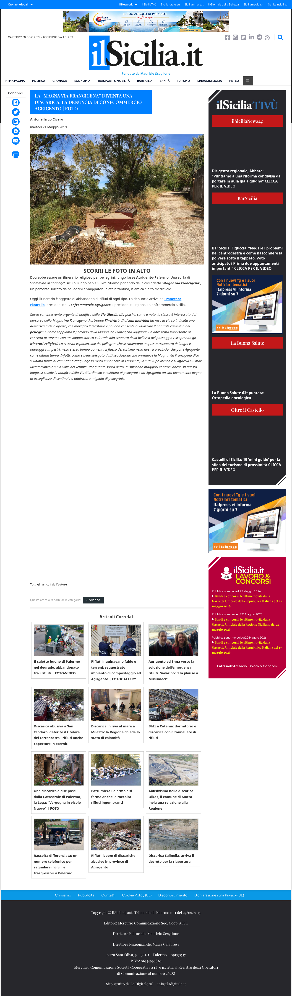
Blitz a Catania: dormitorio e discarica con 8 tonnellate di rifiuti (172, 732)
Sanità (165, 80)
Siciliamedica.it (253, 4)
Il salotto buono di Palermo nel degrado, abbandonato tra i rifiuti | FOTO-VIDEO (57, 667)
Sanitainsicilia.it (278, 4)
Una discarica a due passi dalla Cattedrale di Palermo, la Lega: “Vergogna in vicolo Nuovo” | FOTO (57, 799)
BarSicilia (144, 80)
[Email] (16, 141)
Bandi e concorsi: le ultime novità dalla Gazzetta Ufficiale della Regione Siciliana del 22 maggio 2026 (245, 624)
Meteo (234, 80)
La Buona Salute (247, 343)
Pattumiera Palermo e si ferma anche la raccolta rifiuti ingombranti (111, 796)
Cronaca (59, 80)
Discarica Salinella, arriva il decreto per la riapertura (171, 858)
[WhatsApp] (16, 131)
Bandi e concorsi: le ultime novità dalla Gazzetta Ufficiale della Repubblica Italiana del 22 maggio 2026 (247, 601)
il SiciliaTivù (149, 4)
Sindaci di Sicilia (209, 80)
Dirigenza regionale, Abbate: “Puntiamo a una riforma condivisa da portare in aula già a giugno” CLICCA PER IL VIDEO (246, 178)
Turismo (183, 80)
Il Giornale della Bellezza (223, 4)
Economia (82, 80)
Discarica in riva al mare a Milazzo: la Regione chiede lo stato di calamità (115, 732)
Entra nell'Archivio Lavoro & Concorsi (247, 666)
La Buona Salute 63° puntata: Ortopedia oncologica (238, 395)
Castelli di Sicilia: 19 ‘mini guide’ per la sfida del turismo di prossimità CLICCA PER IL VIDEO (246, 464)
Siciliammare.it (194, 4)
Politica (38, 80)
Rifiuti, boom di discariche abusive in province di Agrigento (113, 861)
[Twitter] (16, 112)
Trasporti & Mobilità (114, 80)
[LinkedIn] (16, 122)
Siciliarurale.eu (170, 4)
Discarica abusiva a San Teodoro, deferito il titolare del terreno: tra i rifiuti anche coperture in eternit (58, 735)
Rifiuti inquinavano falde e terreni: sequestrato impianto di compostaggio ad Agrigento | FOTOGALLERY (116, 670)
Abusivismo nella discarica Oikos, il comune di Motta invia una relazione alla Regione (171, 799)
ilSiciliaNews (247, 121)
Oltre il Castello (247, 410)
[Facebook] (16, 102)
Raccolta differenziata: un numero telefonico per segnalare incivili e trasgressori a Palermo (55, 864)
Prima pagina (15, 80)
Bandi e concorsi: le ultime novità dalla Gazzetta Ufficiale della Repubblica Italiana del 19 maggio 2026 (247, 647)
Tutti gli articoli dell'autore (48, 584)
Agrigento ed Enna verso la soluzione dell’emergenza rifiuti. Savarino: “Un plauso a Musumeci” (173, 670)
